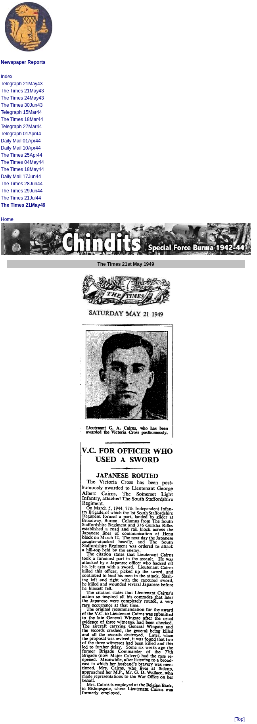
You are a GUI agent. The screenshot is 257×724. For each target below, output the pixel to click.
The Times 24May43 (22, 98)
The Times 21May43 (22, 91)
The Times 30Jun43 (21, 105)
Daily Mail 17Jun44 (21, 176)
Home (7, 219)
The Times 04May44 (22, 162)
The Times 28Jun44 (21, 183)
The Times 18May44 (22, 169)
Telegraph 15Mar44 (21, 112)
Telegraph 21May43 (21, 83)
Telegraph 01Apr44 (21, 133)
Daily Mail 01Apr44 (21, 141)
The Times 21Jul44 (21, 198)
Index (6, 76)
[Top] (239, 719)
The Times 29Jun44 (21, 191)
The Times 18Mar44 (22, 119)
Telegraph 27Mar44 (21, 126)
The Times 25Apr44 (21, 155)
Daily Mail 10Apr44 (21, 148)
